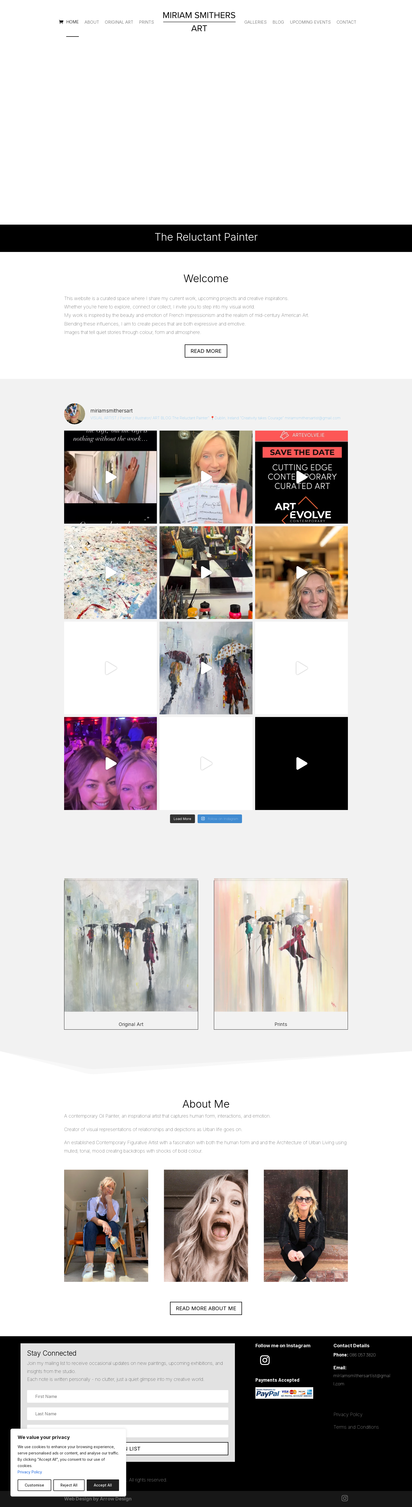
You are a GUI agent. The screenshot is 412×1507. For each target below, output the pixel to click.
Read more (206, 351)
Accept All (103, 1485)
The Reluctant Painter (206, 141)
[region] (68, 1462)
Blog (278, 22)
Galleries (255, 22)
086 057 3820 (362, 1355)
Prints (146, 22)
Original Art (119, 22)
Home (72, 21)
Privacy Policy (30, 1472)
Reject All (69, 1485)
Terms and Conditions (356, 1427)
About (92, 22)
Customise (34, 1485)
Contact (346, 22)
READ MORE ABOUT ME (206, 1308)
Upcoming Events (310, 22)
